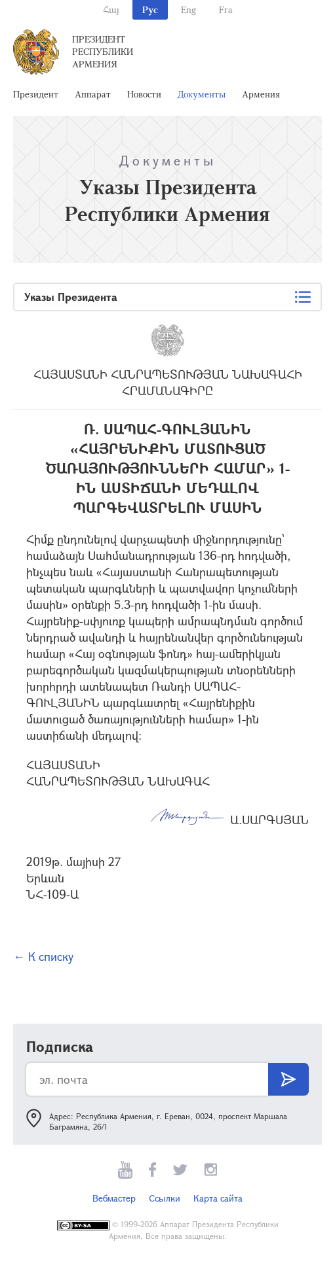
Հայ (111, 9)
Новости (144, 94)
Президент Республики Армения (102, 51)
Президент (35, 94)
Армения (261, 94)
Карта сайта (218, 1198)
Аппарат (93, 94)
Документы (202, 94)
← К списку (43, 956)
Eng (188, 9)
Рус (150, 9)
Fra (226, 9)
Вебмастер (114, 1198)
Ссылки (164, 1198)
